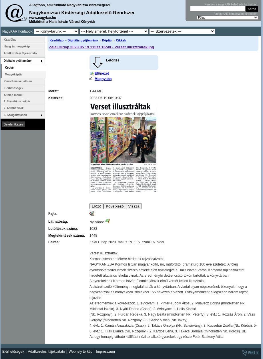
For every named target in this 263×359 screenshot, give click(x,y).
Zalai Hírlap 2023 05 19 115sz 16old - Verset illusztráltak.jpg (101, 47)
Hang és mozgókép (17, 46)
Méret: (53, 91)
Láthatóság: (58, 222)
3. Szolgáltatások (15, 115)
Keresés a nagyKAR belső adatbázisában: (231, 4)
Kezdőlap (56, 40)
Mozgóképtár (14, 74)
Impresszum (105, 352)
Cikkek (121, 40)
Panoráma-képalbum (18, 81)
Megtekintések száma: (66, 236)
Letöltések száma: (63, 229)
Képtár (107, 40)
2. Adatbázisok (14, 108)
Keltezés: (55, 98)
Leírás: (54, 242)
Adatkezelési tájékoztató (20, 53)
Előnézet (102, 73)
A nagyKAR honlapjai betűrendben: (236, 13)
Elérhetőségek (13, 88)
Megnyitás (103, 79)
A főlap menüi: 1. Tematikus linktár (17, 98)
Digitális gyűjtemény (82, 40)
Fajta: (52, 214)
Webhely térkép (80, 352)
